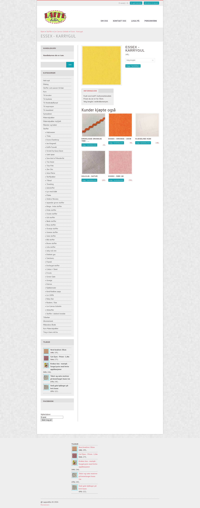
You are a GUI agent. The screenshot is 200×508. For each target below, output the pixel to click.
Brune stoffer (52, 243)
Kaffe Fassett (52, 147)
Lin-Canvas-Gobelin (61, 31)
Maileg (45, 84)
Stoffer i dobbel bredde (56, 314)
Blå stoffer (51, 239)
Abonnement (48, 321)
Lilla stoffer (51, 247)
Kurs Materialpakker (50, 328)
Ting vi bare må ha (50, 332)
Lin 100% (50, 295)
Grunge (49, 280)
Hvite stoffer (51, 210)
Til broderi (47, 95)
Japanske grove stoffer (55, 202)
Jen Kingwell (51, 143)
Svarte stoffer (52, 214)
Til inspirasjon (48, 106)
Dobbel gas (51, 254)
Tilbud (49, 180)
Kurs (45, 91)
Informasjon (90, 91)
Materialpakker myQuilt (52, 121)
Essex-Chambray (53, 140)
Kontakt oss (119, 21)
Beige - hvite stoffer (54, 206)
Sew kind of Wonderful (55, 158)
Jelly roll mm (51, 251)
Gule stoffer (51, 236)
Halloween (51, 132)
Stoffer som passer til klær (53, 88)
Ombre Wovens (52, 199)
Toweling (50, 184)
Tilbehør (46, 317)
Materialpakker (49, 117)
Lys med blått (52, 191)
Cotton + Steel (52, 269)
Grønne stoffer (52, 232)
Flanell (49, 262)
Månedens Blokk (49, 325)
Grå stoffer (51, 217)
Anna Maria (51, 173)
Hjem (43, 31)
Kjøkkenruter (51, 288)
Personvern (151, 21)
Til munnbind (48, 110)
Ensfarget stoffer (53, 265)
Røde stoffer (51, 221)
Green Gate (51, 277)
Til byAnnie (47, 99)
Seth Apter (51, 154)
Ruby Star (50, 299)
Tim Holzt (50, 162)
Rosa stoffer (51, 225)
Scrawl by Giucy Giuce (55, 151)
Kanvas (49, 284)
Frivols (49, 273)
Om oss (104, 21)
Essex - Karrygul (77, 31)
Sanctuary (50, 258)
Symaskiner (47, 114)
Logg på (135, 21)
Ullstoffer (50, 310)
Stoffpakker (51, 177)
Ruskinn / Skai (52, 302)
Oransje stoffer (52, 228)
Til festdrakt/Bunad (50, 103)
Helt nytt (46, 80)
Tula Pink (50, 165)
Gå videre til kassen (151, 3)
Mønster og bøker (50, 125)
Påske (49, 195)
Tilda (49, 136)
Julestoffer (51, 188)
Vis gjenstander (136, 3)
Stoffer (49, 31)
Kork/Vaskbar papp (54, 291)
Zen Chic (50, 169)
